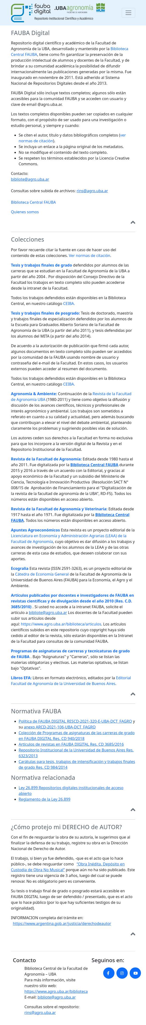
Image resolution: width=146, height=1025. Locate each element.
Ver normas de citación (89, 255)
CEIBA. (69, 303)
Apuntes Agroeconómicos (35, 530)
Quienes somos (25, 212)
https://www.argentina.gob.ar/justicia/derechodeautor (62, 923)
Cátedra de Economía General (42, 574)
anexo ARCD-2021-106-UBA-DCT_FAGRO (59, 727)
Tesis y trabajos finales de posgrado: (45, 313)
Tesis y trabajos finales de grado (41, 265)
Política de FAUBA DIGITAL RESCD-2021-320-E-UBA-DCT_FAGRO (75, 721)
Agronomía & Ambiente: (34, 393)
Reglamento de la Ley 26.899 (44, 799)
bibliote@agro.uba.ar (30, 179)
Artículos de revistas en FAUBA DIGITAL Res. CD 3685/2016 (71, 744)
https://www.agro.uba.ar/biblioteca (56, 991)
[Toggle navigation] (128, 13)
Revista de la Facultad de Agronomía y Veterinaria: (59, 509)
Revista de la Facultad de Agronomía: (46, 459)
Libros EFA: (21, 677)
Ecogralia (20, 568)
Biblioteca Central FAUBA (33, 202)
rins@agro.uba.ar (92, 190)
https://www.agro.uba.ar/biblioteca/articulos (61, 624)
